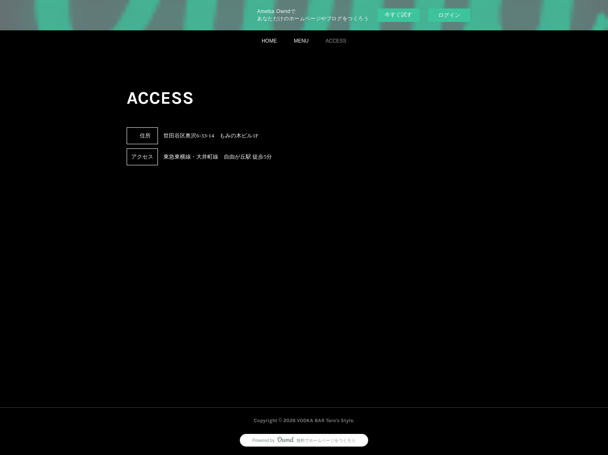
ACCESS (336, 41)
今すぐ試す (398, 14)
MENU (301, 41)
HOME (269, 41)
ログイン (449, 15)
